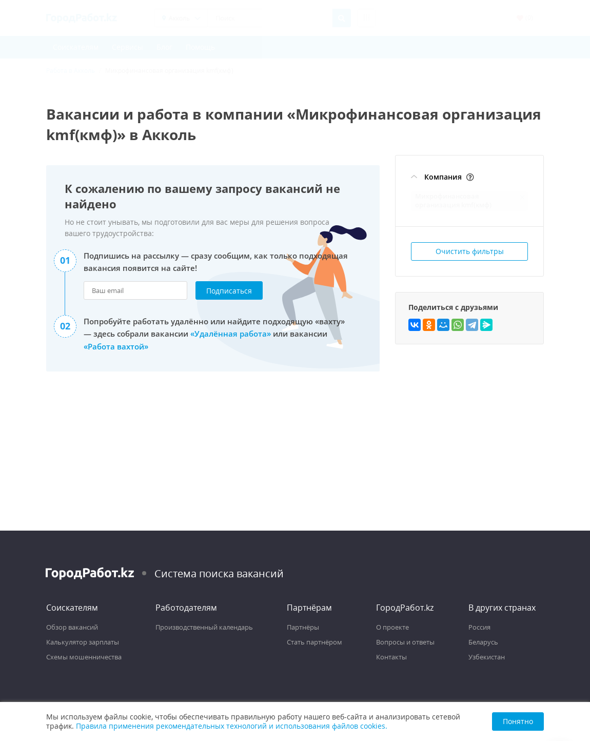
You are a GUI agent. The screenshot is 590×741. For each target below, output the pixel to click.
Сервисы (127, 47)
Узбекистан (486, 656)
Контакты (391, 656)
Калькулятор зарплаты (82, 642)
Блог (164, 47)
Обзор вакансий (72, 627)
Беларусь (483, 642)
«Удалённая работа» (230, 333)
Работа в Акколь (70, 70)
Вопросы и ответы (405, 642)
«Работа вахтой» (116, 346)
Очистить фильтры (470, 251)
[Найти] (341, 18)
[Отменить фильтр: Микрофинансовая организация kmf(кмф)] (522, 197)
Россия (479, 627)
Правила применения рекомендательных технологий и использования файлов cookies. (231, 726)
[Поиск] (270, 18)
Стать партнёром (314, 642)
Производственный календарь (204, 627)
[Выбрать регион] (181, 18)
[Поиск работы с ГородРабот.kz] (81, 18)
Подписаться (229, 291)
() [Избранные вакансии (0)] (525, 17)
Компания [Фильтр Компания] (443, 176)
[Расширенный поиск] (366, 18)
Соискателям (76, 47)
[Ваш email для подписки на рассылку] (135, 290)
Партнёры (303, 627)
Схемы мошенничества (84, 656)
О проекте (392, 627)
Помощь (200, 47)
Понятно (518, 721)
